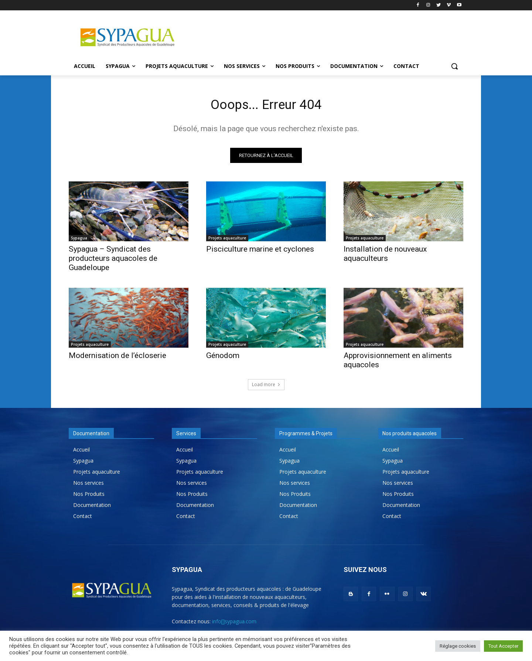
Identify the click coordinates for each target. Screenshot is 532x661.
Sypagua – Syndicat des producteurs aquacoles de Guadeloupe (113, 261)
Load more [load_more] (266, 387)
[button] (454, 66)
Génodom (222, 358)
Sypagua (79, 240)
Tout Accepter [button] (503, 646)
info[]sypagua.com (234, 623)
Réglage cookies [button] (458, 646)
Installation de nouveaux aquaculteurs (385, 256)
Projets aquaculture (227, 240)
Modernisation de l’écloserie (117, 358)
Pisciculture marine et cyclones (260, 251)
